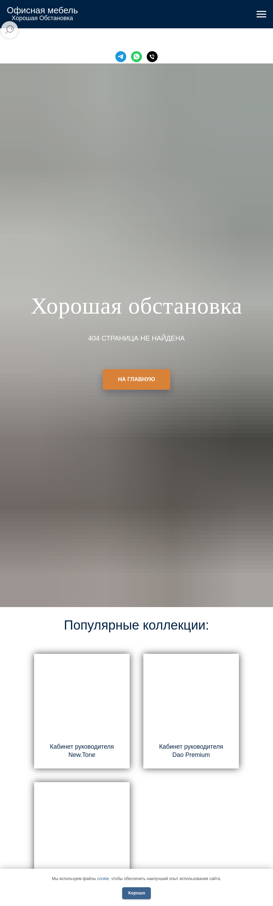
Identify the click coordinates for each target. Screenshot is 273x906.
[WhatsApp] (136, 56)
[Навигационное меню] (261, 14)
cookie (103, 878)
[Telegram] (120, 56)
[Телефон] (152, 56)
